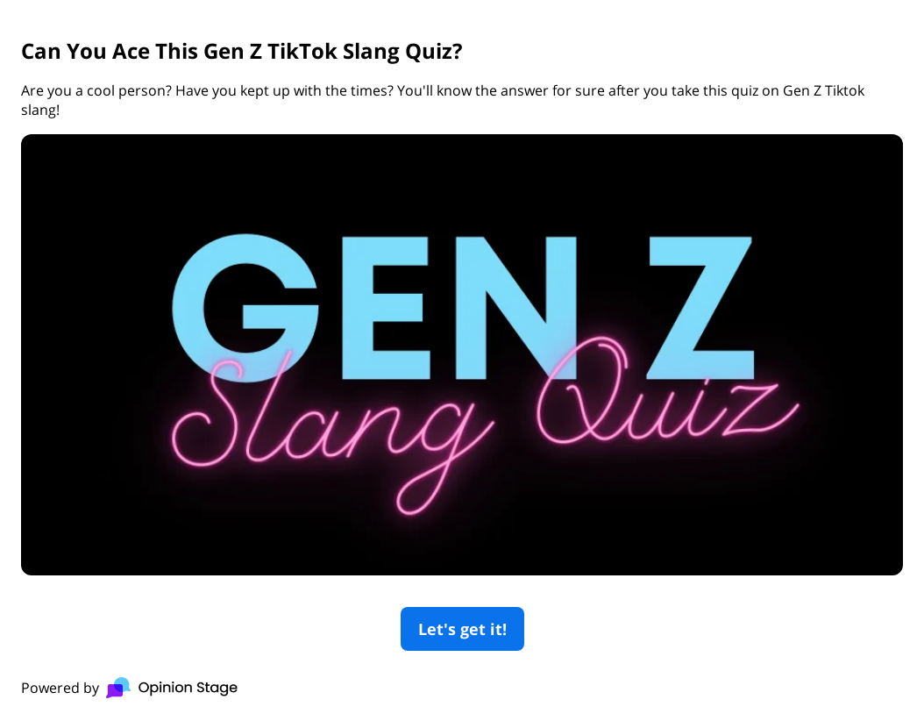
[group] (462, 360)
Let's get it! (462, 628)
